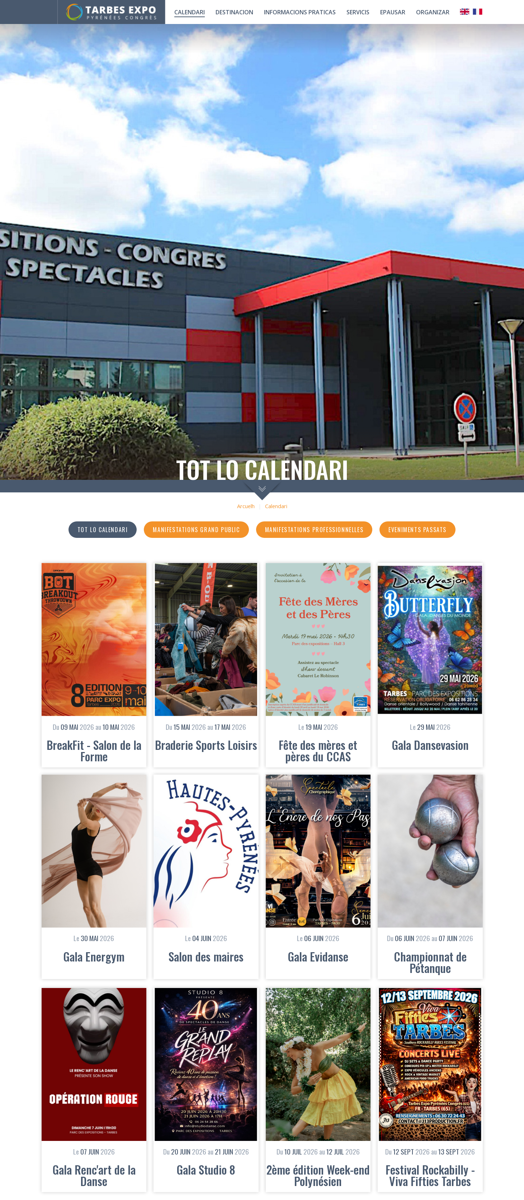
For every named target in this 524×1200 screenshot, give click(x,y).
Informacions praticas (300, 12)
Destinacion (234, 12)
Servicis (357, 12)
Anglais (464, 12)
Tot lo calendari (102, 529)
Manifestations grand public (196, 529)
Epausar (392, 12)
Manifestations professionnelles (314, 529)
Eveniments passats (417, 529)
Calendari (276, 506)
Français (477, 12)
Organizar (432, 12)
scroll (262, 490)
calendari (189, 12)
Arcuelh (246, 506)
